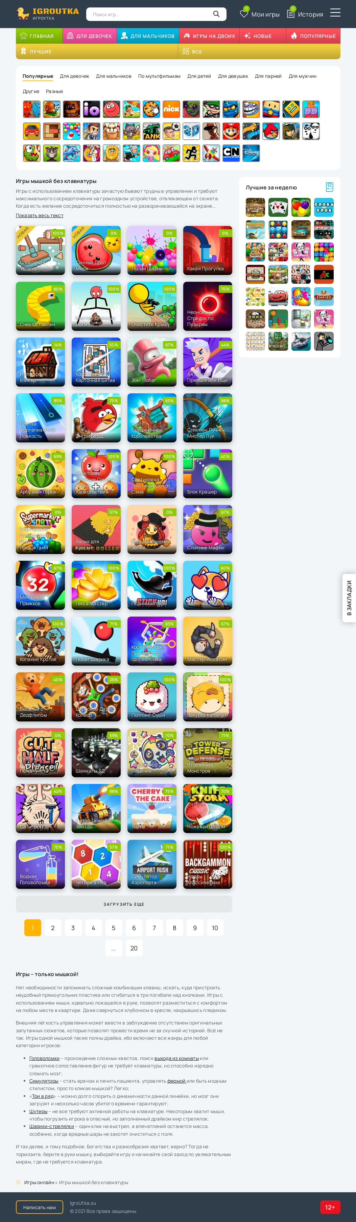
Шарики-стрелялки (51, 1126)
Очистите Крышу (151, 324)
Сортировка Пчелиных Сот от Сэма (151, 485)
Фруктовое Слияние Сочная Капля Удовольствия (95, 482)
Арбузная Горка (38, 491)
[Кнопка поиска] (216, 14)
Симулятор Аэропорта (145, 879)
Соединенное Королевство (147, 432)
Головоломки (44, 1058)
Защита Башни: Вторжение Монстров (204, 764)
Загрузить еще (124, 904)
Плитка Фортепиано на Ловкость (37, 429)
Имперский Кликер (33, 377)
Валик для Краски (87, 544)
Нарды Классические (203, 879)
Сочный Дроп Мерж (91, 265)
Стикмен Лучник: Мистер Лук (207, 432)
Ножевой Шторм (206, 826)
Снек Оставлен (37, 324)
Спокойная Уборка (33, 265)
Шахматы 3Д (90, 770)
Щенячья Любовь (207, 603)
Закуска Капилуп (206, 715)
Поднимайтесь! (149, 603)
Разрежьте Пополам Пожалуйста (34, 764)
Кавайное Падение (143, 767)
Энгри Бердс (90, 436)
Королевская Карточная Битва (95, 377)
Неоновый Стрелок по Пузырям (200, 318)
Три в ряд (43, 1096)
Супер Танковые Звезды (94, 823)
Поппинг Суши (148, 715)
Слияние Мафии (206, 547)
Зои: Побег (144, 380)
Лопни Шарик (147, 268)
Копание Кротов (38, 659)
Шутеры (38, 1111)
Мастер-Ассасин (207, 659)
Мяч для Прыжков (30, 600)
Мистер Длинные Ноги (95, 321)
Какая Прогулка (205, 268)
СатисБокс (32, 826)
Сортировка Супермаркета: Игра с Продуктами (37, 538)
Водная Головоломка (35, 879)
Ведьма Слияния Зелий (151, 544)
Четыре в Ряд (91, 882)
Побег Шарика (92, 659)
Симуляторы (43, 1081)
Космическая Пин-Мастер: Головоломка (147, 653)
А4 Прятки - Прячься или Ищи (207, 377)
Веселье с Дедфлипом (33, 712)
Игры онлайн (39, 1182)
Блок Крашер (202, 491)
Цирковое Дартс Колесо (95, 712)
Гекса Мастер (92, 603)
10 (215, 928)
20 (134, 948)
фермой (177, 1081)
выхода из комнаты (177, 1058)
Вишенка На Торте (146, 823)
